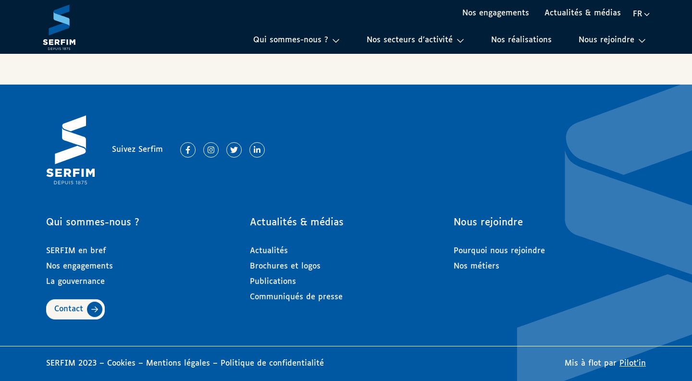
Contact (68, 305)
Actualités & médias (582, 13)
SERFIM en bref (76, 247)
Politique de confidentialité (272, 363)
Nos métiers (476, 262)
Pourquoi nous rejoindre (499, 247)
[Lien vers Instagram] (211, 150)
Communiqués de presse (296, 293)
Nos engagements (495, 13)
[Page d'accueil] (59, 27)
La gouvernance (75, 277)
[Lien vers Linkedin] (257, 150)
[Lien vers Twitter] (234, 150)
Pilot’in (632, 363)
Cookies (122, 363)
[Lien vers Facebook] (188, 150)
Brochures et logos (285, 262)
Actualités (269, 247)
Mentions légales (178, 363)
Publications (273, 277)
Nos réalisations (521, 40)
